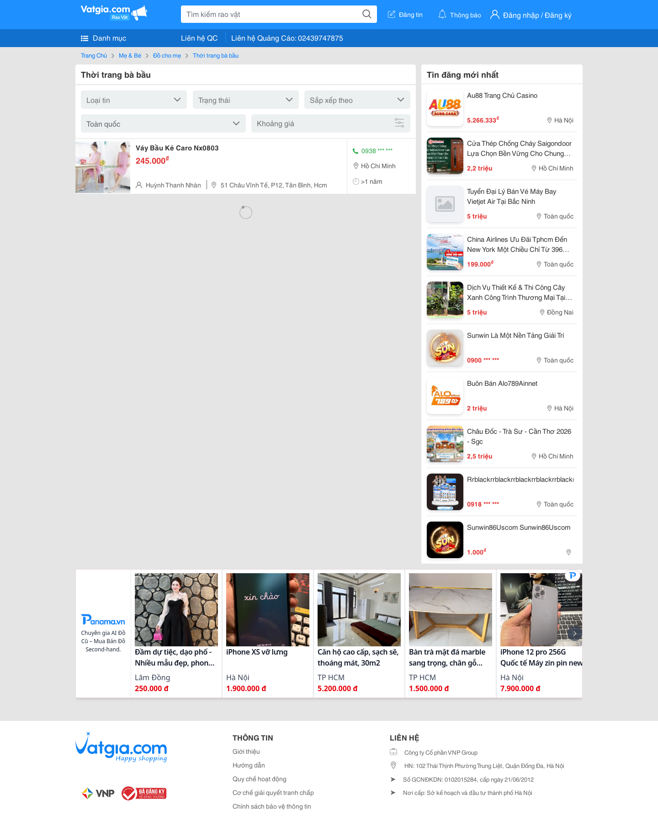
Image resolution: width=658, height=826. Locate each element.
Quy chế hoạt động (260, 778)
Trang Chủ (94, 55)
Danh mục (103, 37)
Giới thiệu (246, 751)
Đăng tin (405, 14)
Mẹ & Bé (130, 55)
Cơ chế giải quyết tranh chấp (273, 792)
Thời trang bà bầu (216, 55)
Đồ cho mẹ (167, 55)
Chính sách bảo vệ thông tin (272, 805)
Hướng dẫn (249, 764)
